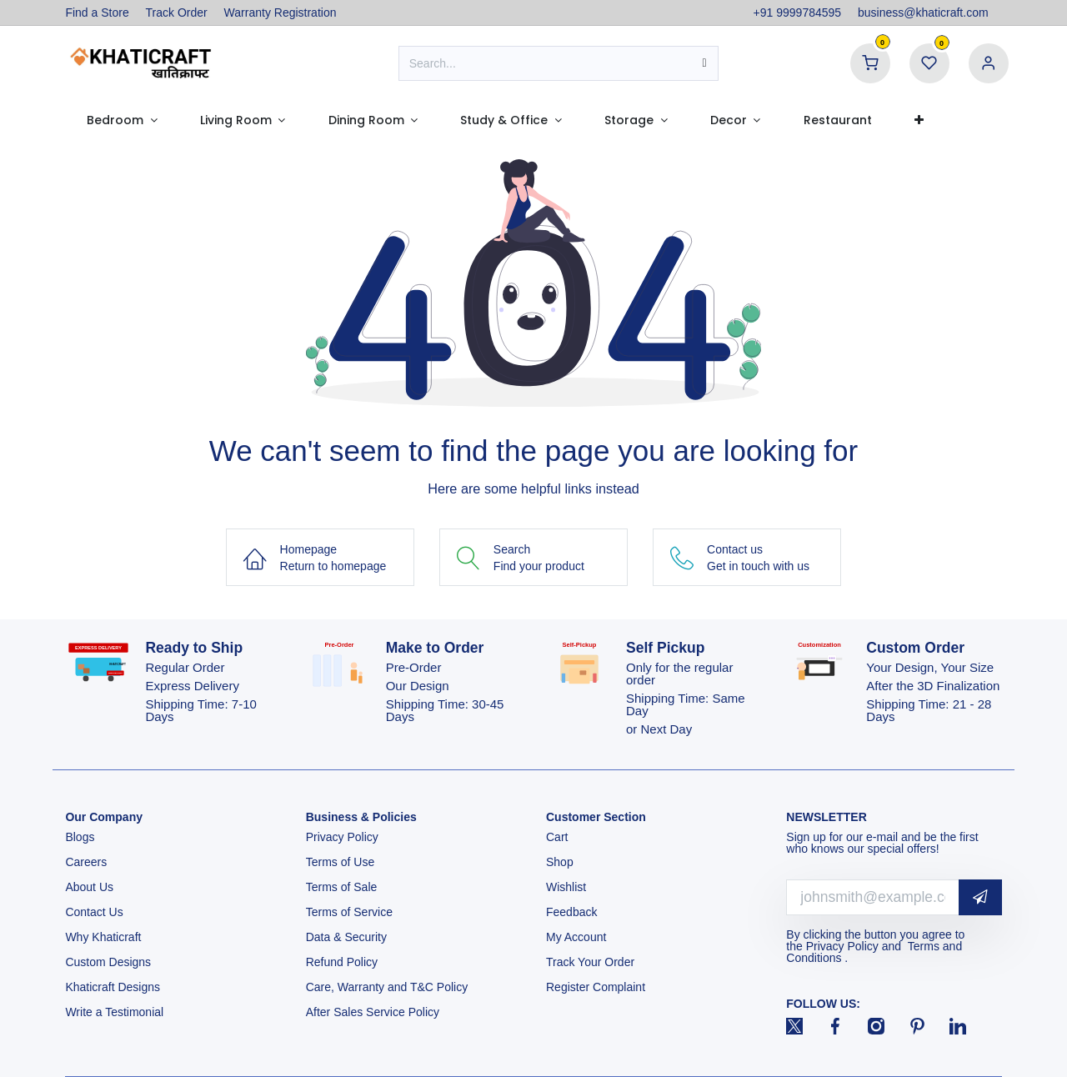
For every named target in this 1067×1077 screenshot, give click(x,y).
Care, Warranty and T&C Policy (387, 987)
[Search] (705, 63)
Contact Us (94, 912)
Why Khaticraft (103, 937)
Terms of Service (349, 912)
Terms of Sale (342, 887)
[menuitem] (121, 120)
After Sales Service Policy (374, 1012)
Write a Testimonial (116, 1012)
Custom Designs (108, 962)
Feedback (571, 912)
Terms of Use (342, 862)
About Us (89, 887)
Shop (560, 862)
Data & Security (346, 937)
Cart (558, 837)
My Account (576, 937)
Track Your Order (590, 962)
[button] (980, 897)
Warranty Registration (280, 12)
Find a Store (96, 12)
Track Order (177, 12)
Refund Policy (342, 962)
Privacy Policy (344, 837)
